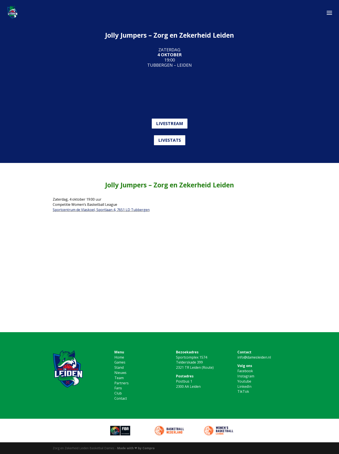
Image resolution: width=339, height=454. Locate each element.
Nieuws (120, 372)
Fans (118, 388)
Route (208, 367)
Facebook (245, 371)
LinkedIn (244, 386)
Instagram (245, 376)
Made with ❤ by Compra (136, 448)
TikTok (243, 391)
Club (118, 393)
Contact (120, 398)
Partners (121, 383)
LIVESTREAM (169, 123)
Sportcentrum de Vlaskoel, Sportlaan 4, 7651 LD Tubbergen (101, 209)
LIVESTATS (169, 140)
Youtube (244, 381)
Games (119, 362)
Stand (119, 367)
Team (119, 377)
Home (119, 357)
